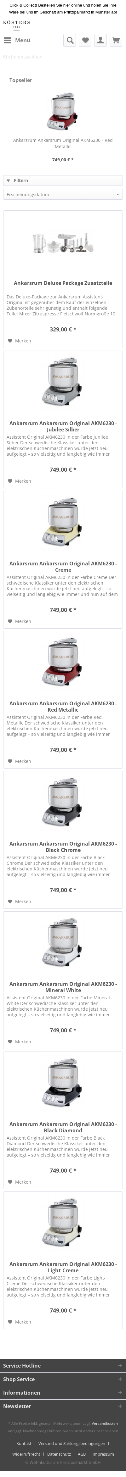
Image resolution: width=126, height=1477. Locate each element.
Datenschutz (59, 1454)
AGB (82, 1454)
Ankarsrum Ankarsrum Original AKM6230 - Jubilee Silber (63, 426)
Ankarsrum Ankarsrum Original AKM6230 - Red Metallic (63, 143)
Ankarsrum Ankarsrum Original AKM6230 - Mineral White (63, 987)
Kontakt (24, 1443)
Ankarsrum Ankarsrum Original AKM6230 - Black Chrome (63, 847)
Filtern (17, 180)
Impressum (103, 1454)
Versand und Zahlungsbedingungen (71, 1443)
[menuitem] (16, 40)
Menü (17, 39)
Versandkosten (105, 1423)
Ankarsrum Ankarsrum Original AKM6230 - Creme (63, 566)
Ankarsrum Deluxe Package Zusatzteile (63, 283)
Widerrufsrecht (26, 1454)
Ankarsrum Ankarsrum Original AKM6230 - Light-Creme (63, 1267)
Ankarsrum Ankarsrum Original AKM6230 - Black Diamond (63, 1127)
